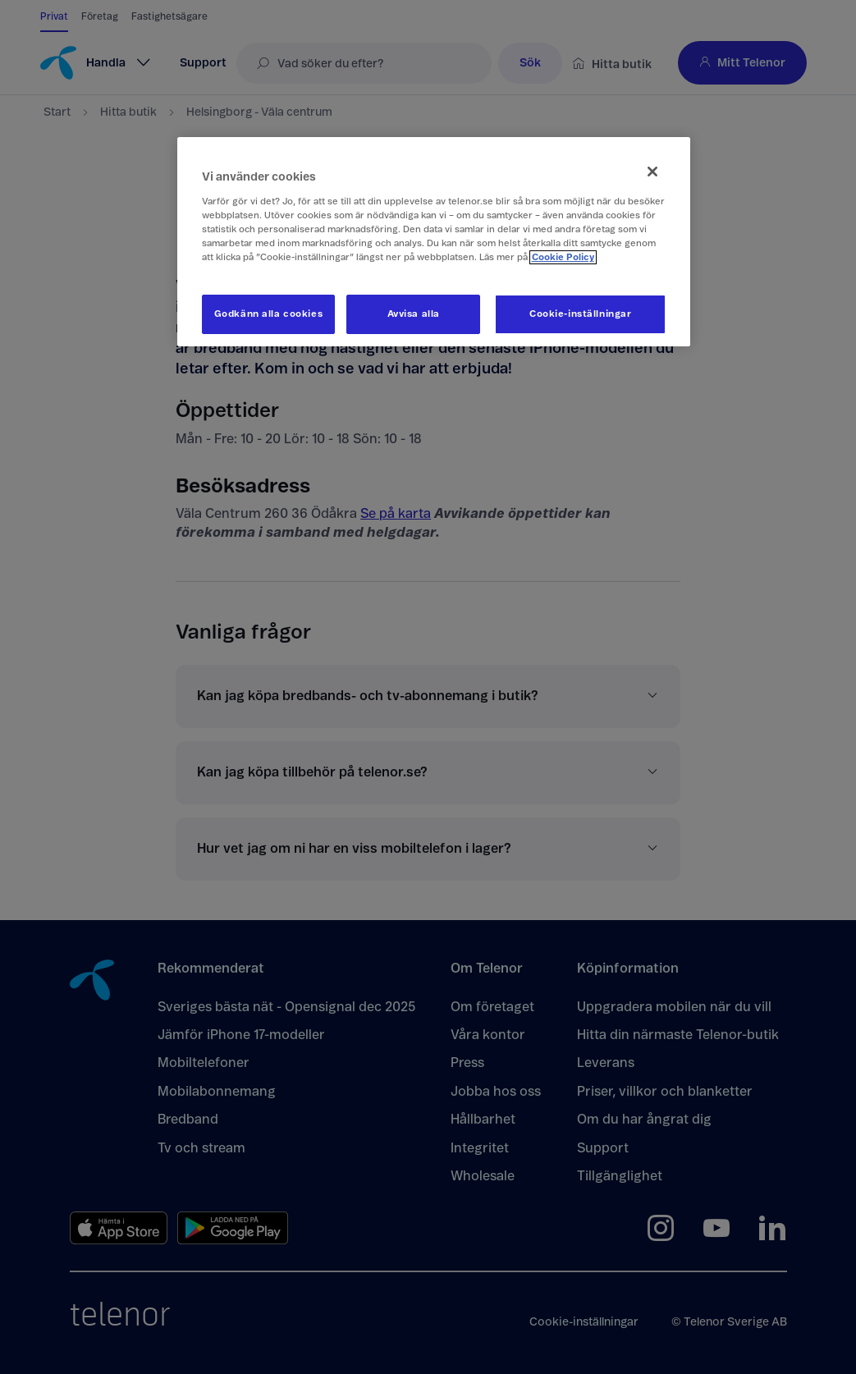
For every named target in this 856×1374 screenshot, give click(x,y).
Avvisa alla (413, 313)
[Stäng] (652, 171)
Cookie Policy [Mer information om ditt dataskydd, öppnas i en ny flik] (563, 257)
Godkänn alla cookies (268, 313)
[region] (434, 241)
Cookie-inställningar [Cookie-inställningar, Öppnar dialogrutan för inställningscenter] (580, 313)
